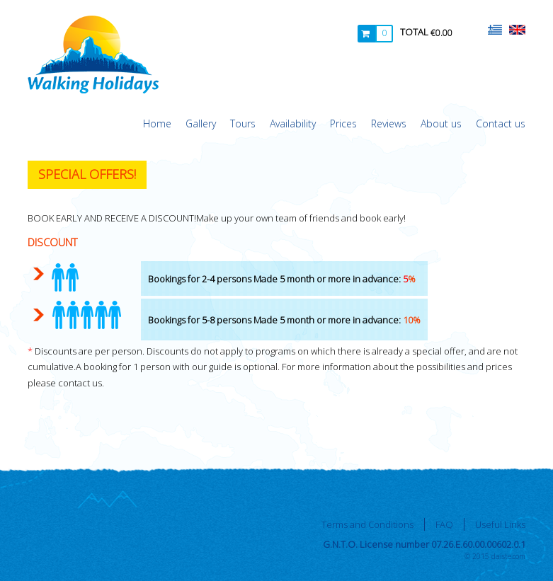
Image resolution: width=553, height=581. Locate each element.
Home (157, 123)
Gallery (201, 123)
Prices (343, 123)
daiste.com (508, 556)
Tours (243, 123)
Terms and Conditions (367, 524)
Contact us (500, 123)
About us (441, 123)
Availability (293, 123)
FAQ (444, 524)
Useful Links (500, 524)
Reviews (388, 123)
